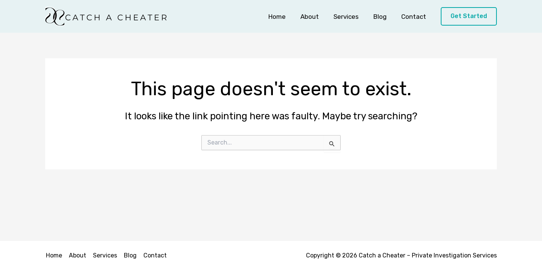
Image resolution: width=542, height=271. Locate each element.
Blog (382, 16)
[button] (469, 16)
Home (285, 16)
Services (350, 16)
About (316, 16)
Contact (414, 16)
